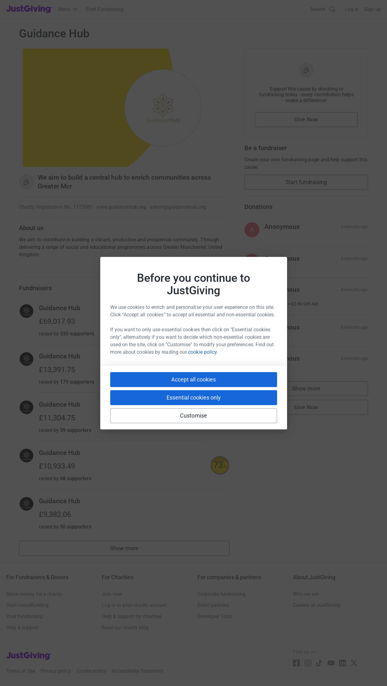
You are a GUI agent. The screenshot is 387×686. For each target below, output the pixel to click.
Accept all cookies (193, 379)
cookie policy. (203, 352)
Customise (193, 415)
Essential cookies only (194, 397)
